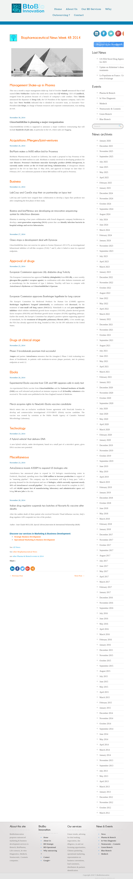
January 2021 (105, 382)
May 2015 (104, 686)
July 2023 (104, 256)
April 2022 (104, 308)
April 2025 (104, 177)
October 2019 (105, 455)
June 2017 (104, 565)
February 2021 (106, 376)
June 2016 (104, 618)
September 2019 (106, 460)
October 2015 (105, 660)
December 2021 (106, 324)
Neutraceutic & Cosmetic (110, 108)
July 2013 (104, 770)
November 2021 (106, 329)
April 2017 (104, 576)
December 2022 (106, 277)
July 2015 (104, 676)
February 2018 (106, 523)
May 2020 (104, 418)
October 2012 (105, 807)
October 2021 (105, 334)
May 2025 (104, 172)
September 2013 (106, 765)
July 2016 (104, 613)
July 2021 (104, 350)
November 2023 (106, 245)
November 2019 (106, 450)
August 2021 (105, 345)
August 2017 (105, 555)
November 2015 (106, 655)
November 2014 (106, 718)
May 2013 (104, 775)
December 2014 (106, 712)
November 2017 (106, 539)
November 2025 (106, 151)
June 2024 (104, 224)
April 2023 (104, 261)
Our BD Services (91, 9)
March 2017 (105, 581)
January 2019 (105, 492)
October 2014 (105, 723)
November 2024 (106, 198)
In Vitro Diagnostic (108, 98)
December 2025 (106, 145)
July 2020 (104, 408)
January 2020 (105, 439)
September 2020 (106, 403)
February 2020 (106, 434)
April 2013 (104, 781)
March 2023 (105, 266)
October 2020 (105, 397)
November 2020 (106, 392)
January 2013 (105, 791)
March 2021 (105, 371)
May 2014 (104, 739)
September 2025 (106, 156)
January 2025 (105, 187)
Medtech (103, 103)
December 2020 (106, 387)
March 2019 (105, 481)
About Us (71, 9)
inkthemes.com (111, 877)
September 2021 (106, 340)
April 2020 (104, 424)
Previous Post (16, 576)
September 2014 (106, 728)
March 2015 (105, 697)
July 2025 (104, 161)
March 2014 (105, 749)
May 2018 (104, 513)
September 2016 (106, 607)
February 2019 (106, 487)
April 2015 (104, 691)
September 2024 (106, 208)
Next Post (80, 576)
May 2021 (104, 361)
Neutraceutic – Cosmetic (111, 843)
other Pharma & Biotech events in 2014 (28, 556)
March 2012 (105, 812)
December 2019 (106, 445)
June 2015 (104, 681)
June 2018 (104, 508)
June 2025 (104, 166)
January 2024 (105, 240)
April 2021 (104, 366)
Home (58, 9)
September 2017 (106, 550)
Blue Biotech (105, 119)
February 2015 (106, 702)
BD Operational (49, 847)
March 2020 (105, 429)
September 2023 (106, 250)
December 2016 (106, 597)
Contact (79, 15)
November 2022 (106, 282)
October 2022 (105, 287)
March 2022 (105, 313)
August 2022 (105, 292)
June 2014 (104, 733)
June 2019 (104, 466)
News (103, 833)
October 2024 (105, 203)
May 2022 (104, 303)
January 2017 (105, 592)
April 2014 (104, 744)
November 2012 (106, 802)
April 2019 (104, 476)
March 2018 (105, 518)
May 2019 (104, 471)
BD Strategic (48, 843)
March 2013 (105, 786)
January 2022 (105, 319)
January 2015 (105, 707)
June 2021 (104, 355)
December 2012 (106, 796)
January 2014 (105, 754)
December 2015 (106, 649)
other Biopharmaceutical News (25, 552)
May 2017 (104, 571)
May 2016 (104, 623)
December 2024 (106, 193)
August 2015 (105, 670)
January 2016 (105, 644)
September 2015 (106, 665)
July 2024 (104, 219)
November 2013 (106, 760)
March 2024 (105, 229)
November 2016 (106, 602)
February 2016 (106, 639)
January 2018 (105, 529)
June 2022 (104, 298)
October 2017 (105, 544)
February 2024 (106, 235)
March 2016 (105, 634)
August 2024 (105, 214)
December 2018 (106, 497)
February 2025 (106, 182)
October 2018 (105, 502)
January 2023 (105, 271)
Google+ (46, 860)
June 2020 (104, 413)
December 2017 (106, 534)
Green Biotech (106, 114)
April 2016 (104, 628)
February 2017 (106, 586)
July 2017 (104, 560)
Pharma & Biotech (107, 93)
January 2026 (105, 140)
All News (16, 547)
